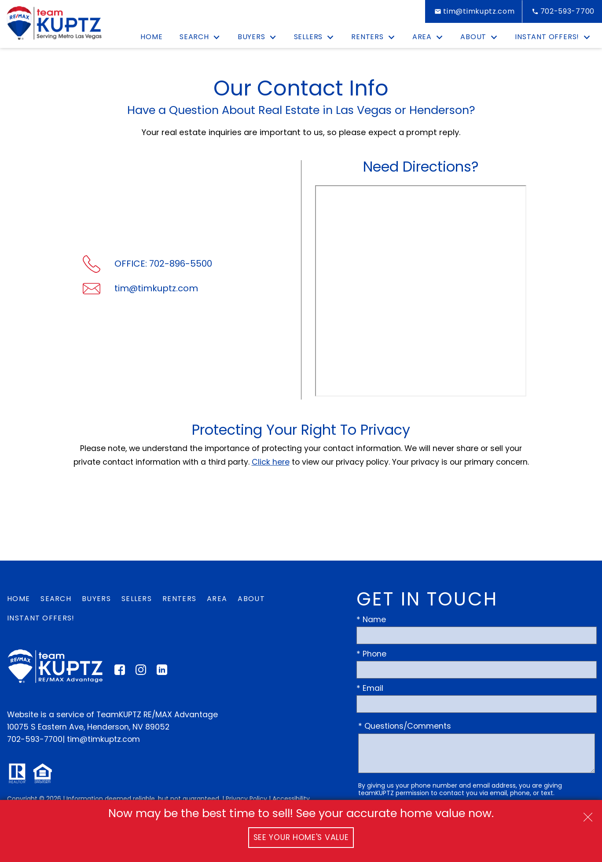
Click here (271, 462)
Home (151, 36)
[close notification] (588, 814)
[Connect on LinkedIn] (162, 672)
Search (55, 599)
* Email (369, 688)
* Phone (371, 654)
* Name (371, 619)
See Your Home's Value (301, 837)
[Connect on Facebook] (119, 672)
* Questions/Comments (404, 726)
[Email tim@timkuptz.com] (473, 11)
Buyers (96, 599)
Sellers (136, 599)
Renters (179, 599)
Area (217, 599)
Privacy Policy (246, 798)
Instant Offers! (41, 618)
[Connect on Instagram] (141, 672)
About (251, 599)
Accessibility (291, 798)
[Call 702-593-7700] (562, 11)
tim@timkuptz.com (103, 739)
